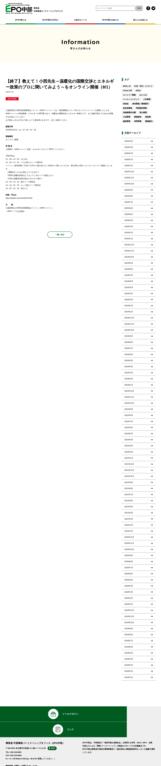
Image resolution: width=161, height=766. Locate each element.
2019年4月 (128, 659)
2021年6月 (128, 501)
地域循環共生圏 (129, 112)
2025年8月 (128, 196)
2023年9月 (128, 336)
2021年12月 (129, 464)
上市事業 (146, 99)
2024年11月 (129, 251)
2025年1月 (128, 239)
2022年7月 (128, 421)
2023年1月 (128, 385)
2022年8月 (128, 415)
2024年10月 (129, 257)
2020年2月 (128, 598)
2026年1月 (128, 165)
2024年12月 (129, 245)
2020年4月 (128, 586)
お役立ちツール (80, 20)
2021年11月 (129, 470)
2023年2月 (128, 379)
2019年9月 (128, 628)
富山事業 (143, 112)
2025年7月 (128, 202)
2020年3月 (128, 592)
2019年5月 (128, 653)
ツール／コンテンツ (131, 99)
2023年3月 (128, 373)
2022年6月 (128, 427)
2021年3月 (128, 519)
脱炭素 (148, 117)
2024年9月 (128, 263)
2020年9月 (128, 555)
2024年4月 (128, 293)
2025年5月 (128, 214)
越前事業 (126, 121)
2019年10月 (129, 622)
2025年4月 (128, 220)
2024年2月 (128, 306)
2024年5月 (128, 287)
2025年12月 (129, 172)
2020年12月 (129, 537)
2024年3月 (128, 299)
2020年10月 (129, 549)
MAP (55, 736)
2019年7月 (128, 641)
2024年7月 (128, 275)
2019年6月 (128, 647)
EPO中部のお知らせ (110, 20)
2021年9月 (128, 482)
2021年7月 (128, 494)
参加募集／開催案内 (140, 104)
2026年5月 (128, 141)
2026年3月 (128, 153)
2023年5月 (128, 360)
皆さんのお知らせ (140, 20)
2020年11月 (129, 543)
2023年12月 (129, 318)
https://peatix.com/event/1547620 (19, 198)
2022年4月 (128, 440)
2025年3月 (128, 226)
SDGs (138, 90)
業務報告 (137, 117)
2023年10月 (129, 330)
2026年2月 (128, 159)
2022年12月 (129, 391)
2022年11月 (129, 397)
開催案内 (148, 121)
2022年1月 (128, 458)
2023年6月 (128, 354)
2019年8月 (128, 635)
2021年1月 (128, 531)
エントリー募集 (129, 95)
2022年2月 (128, 452)
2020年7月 (128, 568)
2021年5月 (128, 507)
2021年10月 (129, 476)
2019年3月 (128, 665)
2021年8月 (128, 488)
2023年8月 (128, 342)
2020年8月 (128, 561)
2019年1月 (128, 677)
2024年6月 (128, 281)
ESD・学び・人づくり (143, 86)
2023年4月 (128, 367)
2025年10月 (129, 184)
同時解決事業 (141, 108)
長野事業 (137, 121)
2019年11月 (129, 616)
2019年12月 (129, 610)
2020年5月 (128, 580)
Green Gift (127, 90)
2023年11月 (129, 324)
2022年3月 (128, 446)
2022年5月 (128, 434)
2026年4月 (128, 147)
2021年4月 (128, 513)
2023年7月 (128, 348)
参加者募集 (12, 99)
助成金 (125, 104)
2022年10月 (129, 403)
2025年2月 (128, 232)
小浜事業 (126, 117)
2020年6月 (128, 574)
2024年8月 (128, 269)
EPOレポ (127, 86)
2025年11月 (129, 178)
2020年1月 (128, 604)
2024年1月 (128, 312)
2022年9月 (128, 409)
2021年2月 (128, 525)
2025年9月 (128, 190)
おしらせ (143, 95)
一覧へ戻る (59, 235)
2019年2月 (128, 671)
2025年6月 (128, 208)
